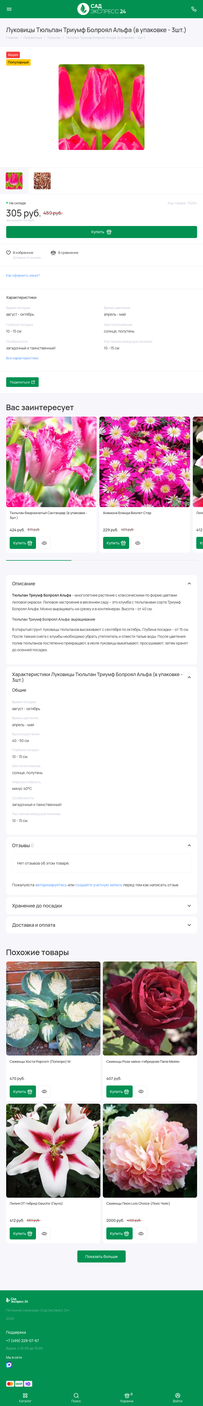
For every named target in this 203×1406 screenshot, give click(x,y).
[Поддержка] (194, 9)
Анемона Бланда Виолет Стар (127, 513)
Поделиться (22, 382)
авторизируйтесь (51, 884)
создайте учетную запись (98, 884)
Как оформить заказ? (23, 275)
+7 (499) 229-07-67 (22, 1340)
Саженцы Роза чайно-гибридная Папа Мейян (143, 1061)
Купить (22, 542)
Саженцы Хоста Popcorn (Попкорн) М (40, 1061)
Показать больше (101, 1256)
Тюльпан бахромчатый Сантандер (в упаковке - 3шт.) (48, 515)
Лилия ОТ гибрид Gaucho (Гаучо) (36, 1203)
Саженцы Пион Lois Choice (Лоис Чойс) (138, 1203)
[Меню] (9, 9)
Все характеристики (22, 358)
